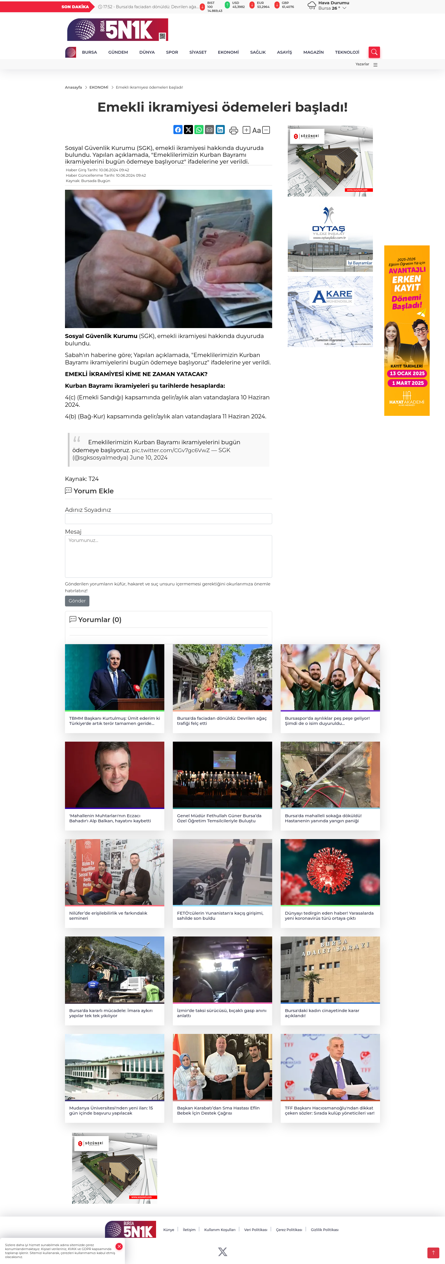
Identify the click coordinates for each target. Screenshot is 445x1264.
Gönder (77, 601)
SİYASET (197, 52)
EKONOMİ (228, 52)
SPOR (172, 52)
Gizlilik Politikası (325, 1229)
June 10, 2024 (149, 457)
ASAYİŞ (284, 52)
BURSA (89, 52)
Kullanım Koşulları (220, 1229)
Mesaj (73, 531)
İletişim (189, 1229)
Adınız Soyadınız (88, 509)
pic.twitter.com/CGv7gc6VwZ (172, 450)
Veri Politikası (256, 1229)
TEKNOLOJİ (347, 52)
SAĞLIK (258, 52)
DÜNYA (147, 52)
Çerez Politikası (289, 1229)
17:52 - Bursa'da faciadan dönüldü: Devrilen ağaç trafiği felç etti (148, 6)
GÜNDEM (118, 52)
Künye (168, 1229)
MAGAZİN (313, 52)
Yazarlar (362, 64)
